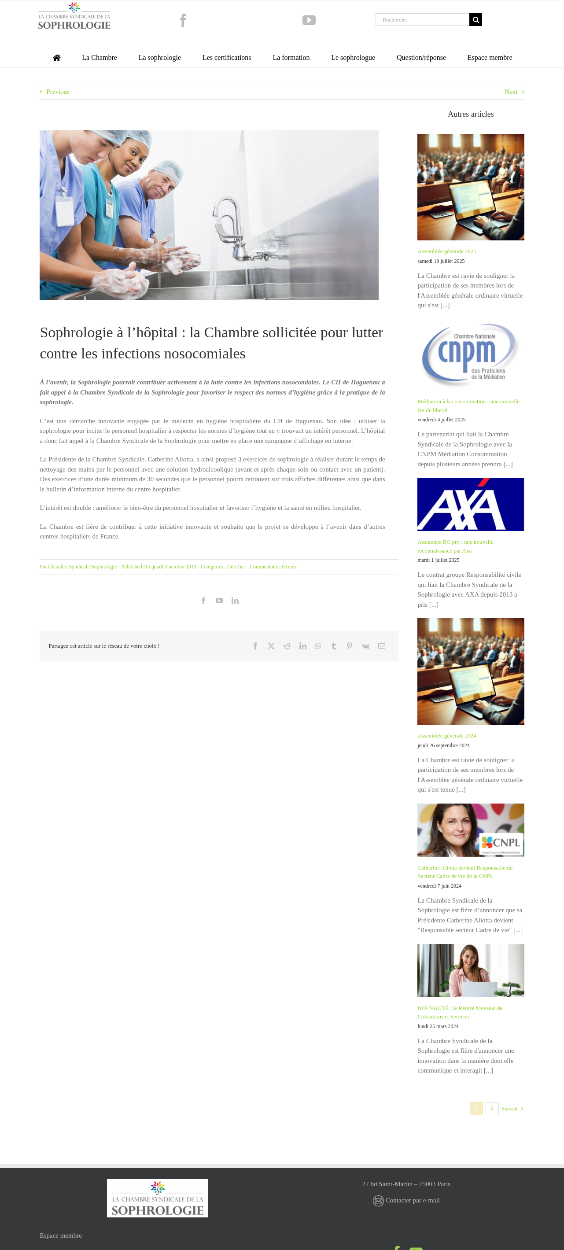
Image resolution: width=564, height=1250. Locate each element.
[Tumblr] (334, 646)
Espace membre (61, 1235)
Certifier (236, 567)
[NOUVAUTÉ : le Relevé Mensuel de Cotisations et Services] (470, 970)
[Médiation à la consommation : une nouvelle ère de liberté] (470, 355)
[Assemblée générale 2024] (470, 671)
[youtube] (309, 20)
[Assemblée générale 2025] (470, 187)
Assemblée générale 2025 (446, 251)
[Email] (382, 646)
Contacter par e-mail (406, 1200)
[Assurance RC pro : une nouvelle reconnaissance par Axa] (470, 504)
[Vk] (366, 646)
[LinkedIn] (303, 646)
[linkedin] (235, 600)
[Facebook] (255, 646)
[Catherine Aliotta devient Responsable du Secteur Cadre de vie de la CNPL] (470, 830)
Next (511, 91)
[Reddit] (287, 646)
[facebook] (183, 20)
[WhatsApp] (318, 646)
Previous (58, 91)
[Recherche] (422, 19)
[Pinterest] (350, 646)
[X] (271, 646)
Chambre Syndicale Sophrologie (82, 567)
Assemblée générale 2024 (446, 735)
